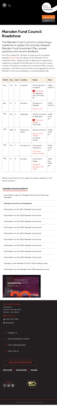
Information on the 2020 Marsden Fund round (22, 227)
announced (14, 58)
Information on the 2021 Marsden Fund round (22, 233)
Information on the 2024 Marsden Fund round (22, 251)
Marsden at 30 (14, 283)
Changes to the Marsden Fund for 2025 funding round (25, 263)
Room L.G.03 (37, 109)
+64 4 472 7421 (12, 319)
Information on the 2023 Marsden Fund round (22, 245)
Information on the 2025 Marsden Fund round (22, 257)
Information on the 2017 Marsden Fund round (22, 209)
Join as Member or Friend (18, 339)
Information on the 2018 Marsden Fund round (22, 215)
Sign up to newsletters (20, 362)
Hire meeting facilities (17, 345)
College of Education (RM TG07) (38, 167)
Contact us (10, 316)
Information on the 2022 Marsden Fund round (22, 239)
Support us (12, 333)
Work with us (13, 351)
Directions (10, 323)
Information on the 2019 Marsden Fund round (22, 221)
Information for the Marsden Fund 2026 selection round (26, 269)
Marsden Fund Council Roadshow (18, 203)
